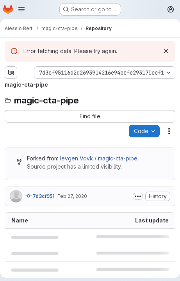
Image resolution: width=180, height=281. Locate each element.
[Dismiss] (166, 51)
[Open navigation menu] (21, 9)
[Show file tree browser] (11, 72)
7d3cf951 (39, 196)
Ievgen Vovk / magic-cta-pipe (98, 158)
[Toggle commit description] (138, 196)
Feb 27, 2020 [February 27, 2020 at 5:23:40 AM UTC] (72, 196)
